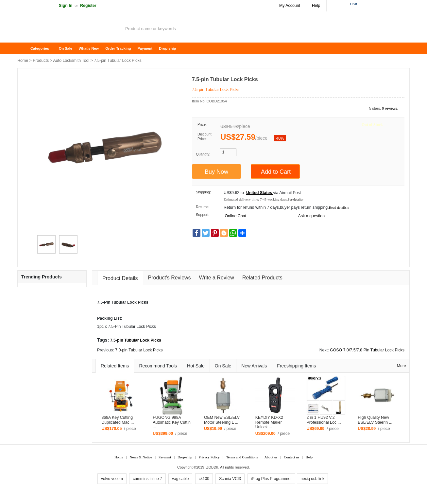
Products (41, 60)
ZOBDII (212, 467)
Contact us (291, 457)
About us (270, 457)
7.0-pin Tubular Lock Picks (138, 350)
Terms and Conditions (242, 457)
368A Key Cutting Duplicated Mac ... (117, 420)
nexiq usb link (312, 478)
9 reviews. (390, 108)
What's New (89, 48)
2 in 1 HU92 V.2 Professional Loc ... (323, 420)
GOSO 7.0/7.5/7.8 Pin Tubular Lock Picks (367, 350)
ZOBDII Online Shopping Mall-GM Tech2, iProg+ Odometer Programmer (69, 29)
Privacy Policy (208, 457)
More (401, 366)
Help (316, 5)
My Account (289, 5)
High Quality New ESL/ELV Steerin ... (375, 420)
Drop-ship (167, 48)
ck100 (204, 478)
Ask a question (311, 216)
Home (25, 49)
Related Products (262, 277)
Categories (39, 48)
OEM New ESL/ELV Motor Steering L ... (222, 420)
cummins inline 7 (147, 478)
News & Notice (141, 457)
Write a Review (216, 277)
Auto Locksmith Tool (71, 60)
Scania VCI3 (230, 478)
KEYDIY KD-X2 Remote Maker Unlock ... (269, 422)
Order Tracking (118, 48)
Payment (144, 48)
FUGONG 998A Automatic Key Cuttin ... (172, 422)
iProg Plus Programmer (271, 478)
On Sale (65, 48)
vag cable (180, 478)
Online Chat (235, 216)
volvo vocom (112, 478)
